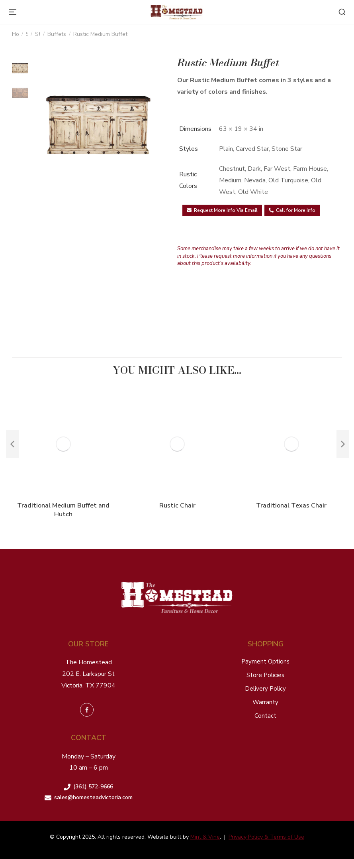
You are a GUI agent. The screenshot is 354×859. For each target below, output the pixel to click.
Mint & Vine (205, 837)
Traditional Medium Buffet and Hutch (63, 510)
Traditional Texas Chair (291, 505)
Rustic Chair (177, 505)
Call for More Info (292, 210)
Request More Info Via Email (222, 210)
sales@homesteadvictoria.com (93, 797)
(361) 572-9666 (93, 786)
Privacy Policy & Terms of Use (266, 837)
